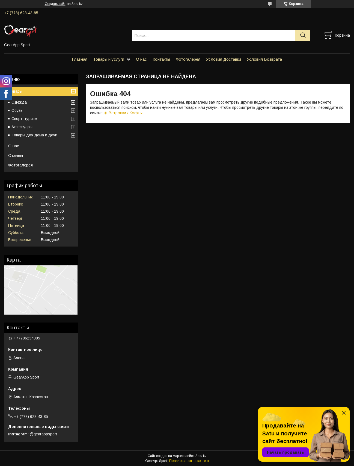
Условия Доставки (223, 59)
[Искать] (302, 35)
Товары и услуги (108, 59)
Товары (15, 91)
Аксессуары (21, 127)
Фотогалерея (188, 59)
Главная (79, 59)
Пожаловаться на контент (189, 461)
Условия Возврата (264, 59)
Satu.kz (201, 456)
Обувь (16, 110)
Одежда (19, 102)
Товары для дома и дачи (34, 135)
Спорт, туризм (24, 118)
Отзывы (15, 155)
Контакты (161, 59)
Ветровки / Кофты (125, 112)
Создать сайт (55, 4)
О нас (141, 59)
